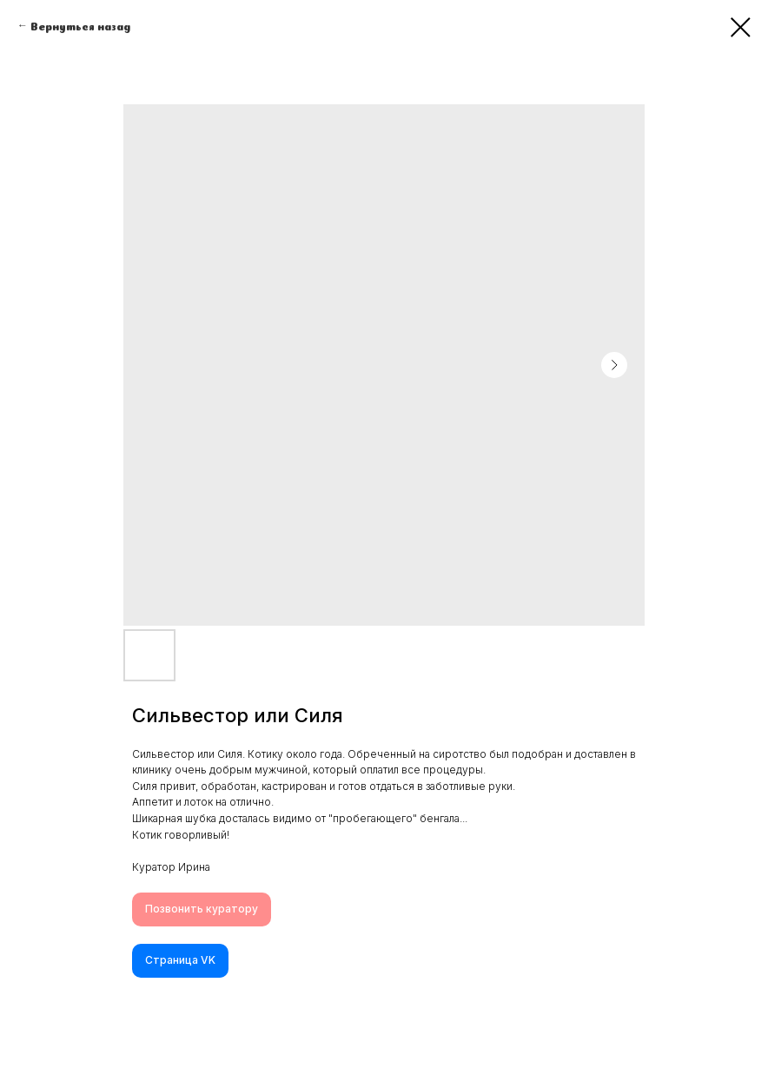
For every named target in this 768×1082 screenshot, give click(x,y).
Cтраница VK (180, 959)
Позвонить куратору (201, 908)
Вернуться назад (80, 25)
